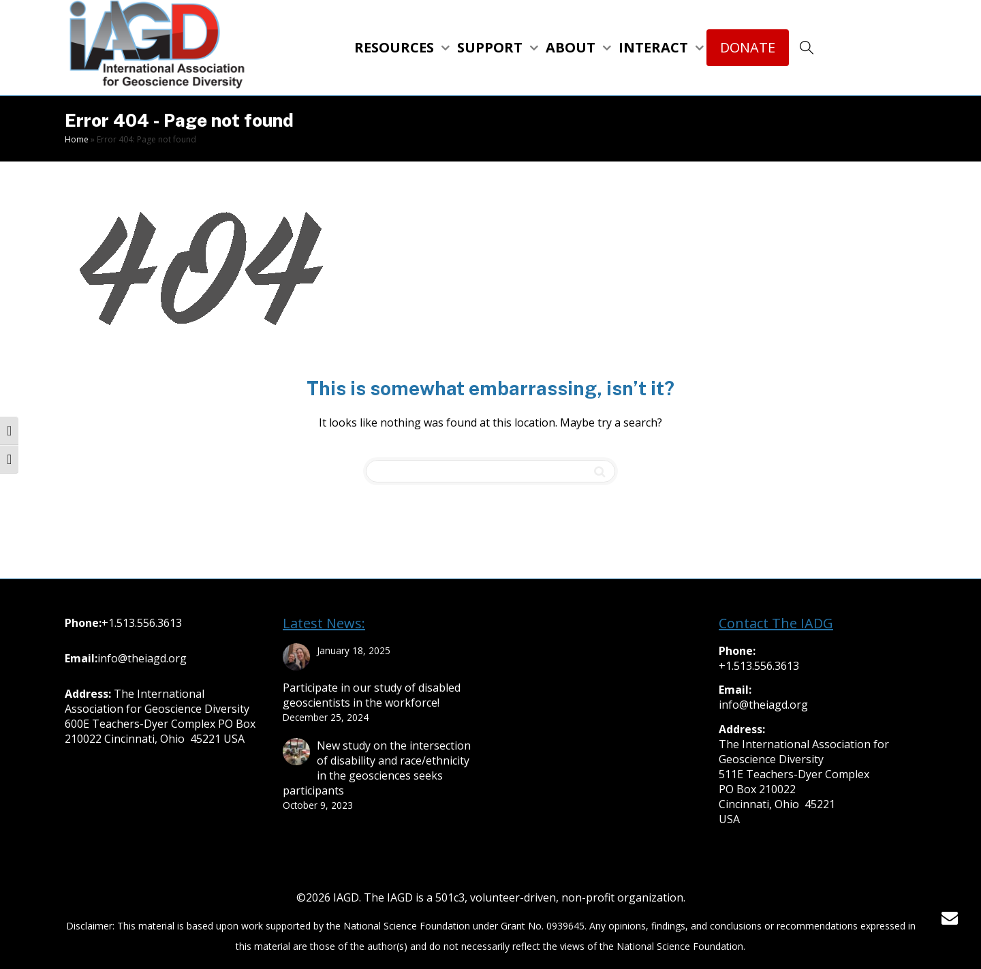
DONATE (747, 47)
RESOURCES (395, 47)
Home (77, 139)
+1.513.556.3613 (142, 622)
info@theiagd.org (142, 658)
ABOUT (572, 47)
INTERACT (655, 47)
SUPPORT (491, 47)
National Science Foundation (406, 925)
